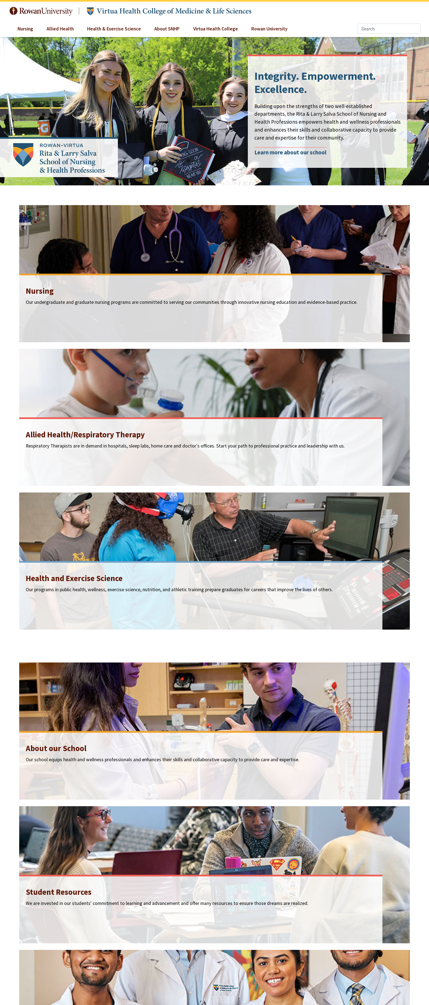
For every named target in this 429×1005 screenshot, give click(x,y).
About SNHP (167, 29)
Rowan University (41, 11)
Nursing (25, 29)
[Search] (389, 29)
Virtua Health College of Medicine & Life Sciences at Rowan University (169, 11)
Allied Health (60, 29)
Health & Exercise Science (114, 29)
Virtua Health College (215, 29)
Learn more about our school (290, 152)
